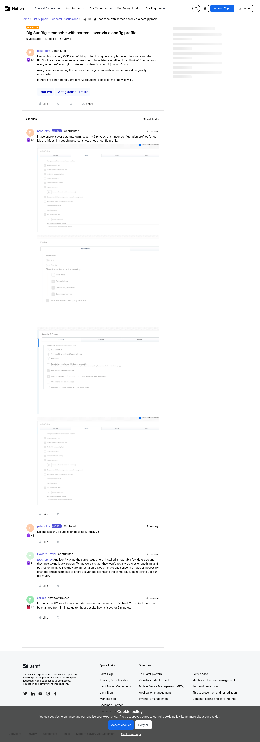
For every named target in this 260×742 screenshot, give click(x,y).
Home (25, 19)
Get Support (75, 8)
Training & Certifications (115, 680)
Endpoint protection (205, 686)
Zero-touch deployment (154, 680)
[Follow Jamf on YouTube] (40, 693)
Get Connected (101, 8)
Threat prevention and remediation (215, 692)
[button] (222, 8)
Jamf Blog (106, 692)
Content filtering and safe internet (214, 698)
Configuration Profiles (72, 92)
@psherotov (45, 559)
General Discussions (48, 8)
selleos (41, 597)
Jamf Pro (45, 92)
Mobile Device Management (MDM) (161, 686)
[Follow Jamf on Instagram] (48, 694)
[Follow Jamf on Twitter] (25, 693)
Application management (155, 692)
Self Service (200, 674)
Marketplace (108, 698)
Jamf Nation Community (115, 686)
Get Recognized (129, 8)
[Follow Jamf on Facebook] (55, 694)
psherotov (43, 50)
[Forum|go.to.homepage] (14, 8)
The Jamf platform (151, 674)
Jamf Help (106, 674)
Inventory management (153, 698)
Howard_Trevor (47, 553)
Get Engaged (156, 8)
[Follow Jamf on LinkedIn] (33, 694)
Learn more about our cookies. (201, 716)
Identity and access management (214, 680)
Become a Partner (111, 705)
